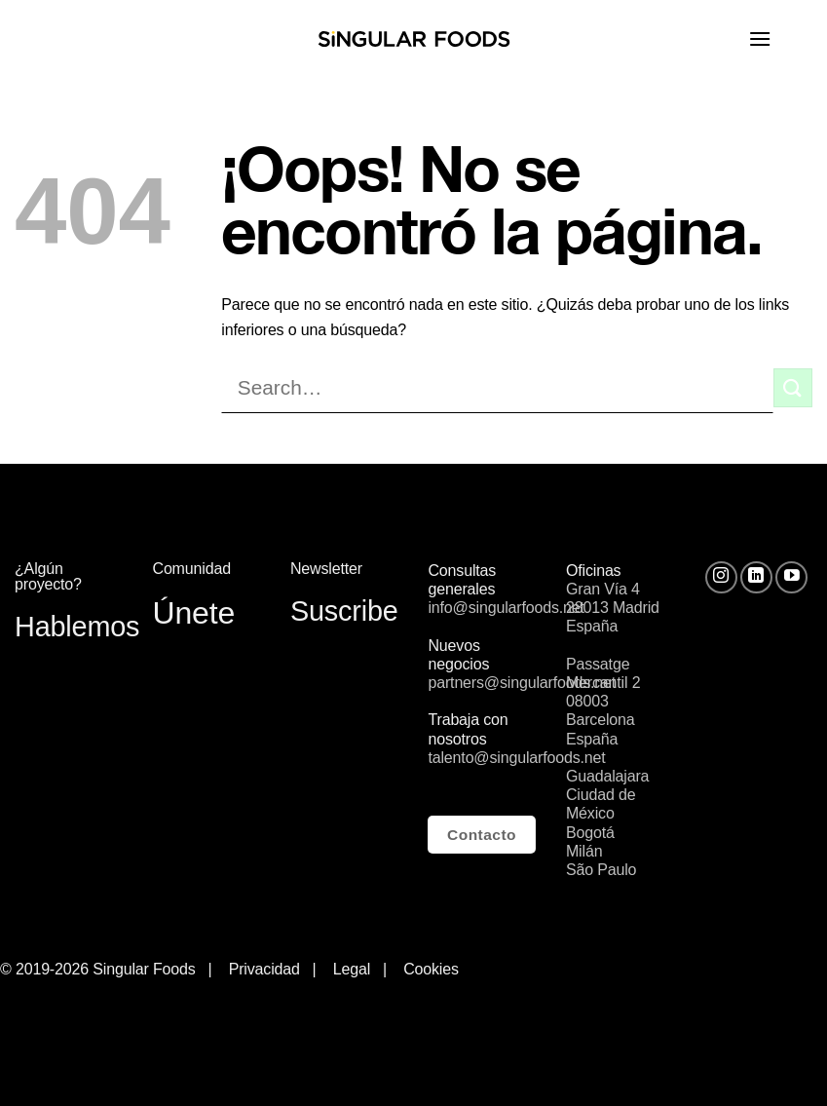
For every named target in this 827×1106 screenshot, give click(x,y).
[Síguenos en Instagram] (721, 577)
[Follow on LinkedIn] (756, 577)
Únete (193, 612)
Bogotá (590, 832)
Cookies (431, 969)
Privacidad (264, 969)
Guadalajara (607, 776)
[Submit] (792, 387)
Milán (584, 851)
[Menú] (780, 38)
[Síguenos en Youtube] (791, 577)
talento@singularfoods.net (516, 757)
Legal (356, 969)
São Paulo (601, 869)
